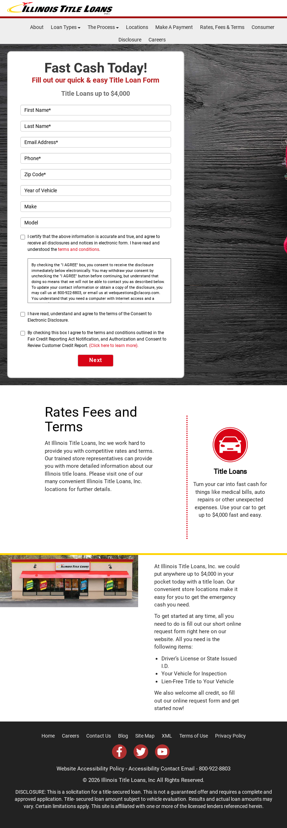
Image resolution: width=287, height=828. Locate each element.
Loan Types (66, 27)
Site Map (145, 736)
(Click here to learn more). (113, 345)
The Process (103, 27)
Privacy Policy (230, 736)
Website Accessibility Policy (90, 768)
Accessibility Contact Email (161, 768)
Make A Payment (174, 27)
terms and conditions (78, 249)
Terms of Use (193, 736)
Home (48, 736)
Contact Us (98, 736)
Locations (137, 27)
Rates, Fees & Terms (222, 27)
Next (95, 360)
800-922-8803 (214, 768)
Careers (157, 40)
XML (167, 736)
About (37, 27)
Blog (123, 736)
